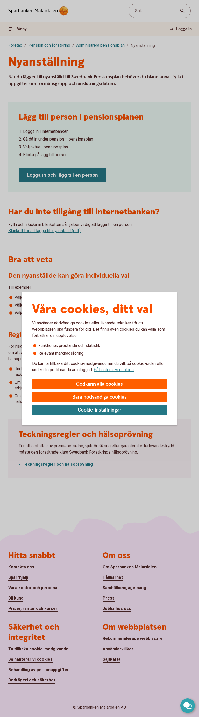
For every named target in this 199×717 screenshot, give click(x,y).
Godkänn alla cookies (99, 384)
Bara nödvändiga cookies (99, 397)
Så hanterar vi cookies (114, 369)
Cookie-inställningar (100, 410)
